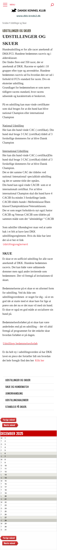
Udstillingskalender (16, 400)
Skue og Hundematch (17, 387)
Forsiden (5, 23)
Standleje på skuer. (16, 407)
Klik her (39, 360)
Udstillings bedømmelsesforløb (20, 343)
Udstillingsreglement (15, 244)
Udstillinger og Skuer (18, 23)
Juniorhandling (14, 393)
